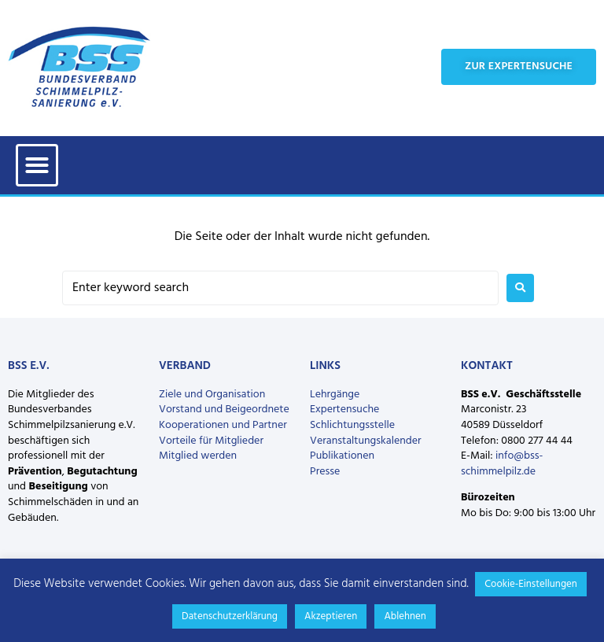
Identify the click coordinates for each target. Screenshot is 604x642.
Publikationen (342, 456)
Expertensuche (344, 409)
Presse (325, 472)
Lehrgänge (334, 395)
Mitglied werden (198, 456)
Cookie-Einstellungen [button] (530, 584)
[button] (37, 165)
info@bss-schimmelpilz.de (502, 464)
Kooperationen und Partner (223, 425)
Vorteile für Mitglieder (211, 441)
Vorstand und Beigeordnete (224, 409)
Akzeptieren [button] (330, 616)
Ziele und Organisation (212, 395)
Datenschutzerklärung (230, 616)
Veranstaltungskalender (366, 441)
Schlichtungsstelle (352, 425)
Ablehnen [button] (405, 616)
